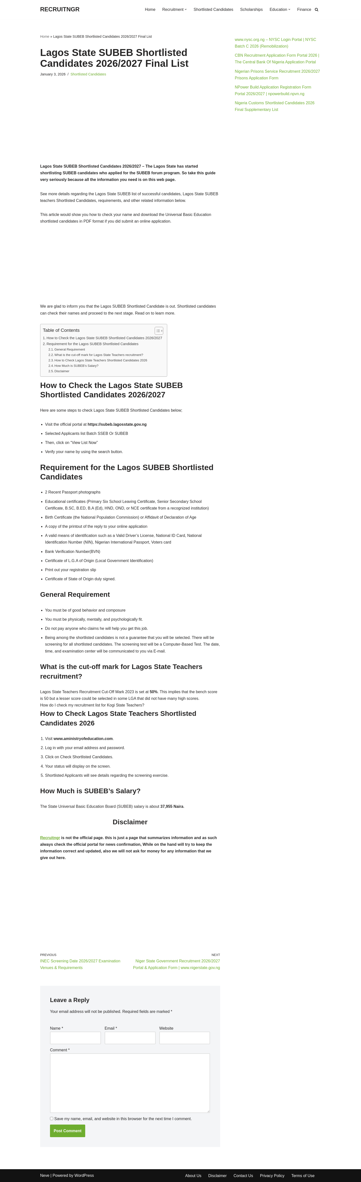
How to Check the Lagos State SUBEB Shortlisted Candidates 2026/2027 (104, 338)
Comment (60, 1050)
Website (166, 1028)
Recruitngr (50, 838)
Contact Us (243, 1176)
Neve (44, 1175)
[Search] (316, 9)
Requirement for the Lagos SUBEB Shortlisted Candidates (92, 344)
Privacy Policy (272, 1176)
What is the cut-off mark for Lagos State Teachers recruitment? (98, 355)
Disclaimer (61, 371)
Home (150, 9)
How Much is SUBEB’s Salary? (76, 366)
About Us (193, 1176)
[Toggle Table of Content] (156, 331)
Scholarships (251, 9)
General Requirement (69, 349)
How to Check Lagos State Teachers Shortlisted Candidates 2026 (100, 360)
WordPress (84, 1175)
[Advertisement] (130, 126)
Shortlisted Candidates (213, 9)
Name (56, 1028)
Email (111, 1028)
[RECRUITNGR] (60, 9)
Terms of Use (302, 1176)
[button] (186, 9)
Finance (304, 9)
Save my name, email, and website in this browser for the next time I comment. (123, 1119)
